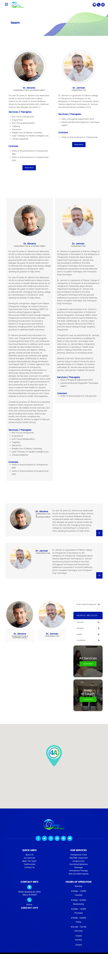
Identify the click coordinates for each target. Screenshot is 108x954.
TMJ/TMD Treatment (78, 858)
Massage (78, 868)
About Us (29, 855)
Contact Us (88, 700)
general (80, 622)
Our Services (29, 858)
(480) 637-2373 (29, 908)
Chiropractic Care (78, 855)
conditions (81, 640)
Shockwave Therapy (78, 871)
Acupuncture (78, 861)
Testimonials (29, 865)
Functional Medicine (78, 865)
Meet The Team (29, 861)
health (80, 634)
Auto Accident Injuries (78, 874)
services (80, 628)
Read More (29, 167)
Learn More (88, 664)
